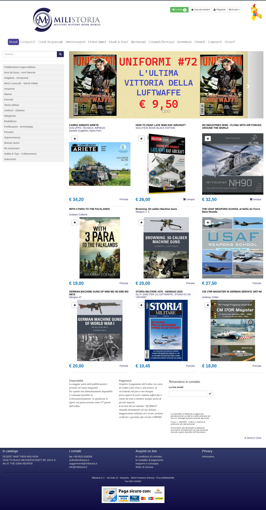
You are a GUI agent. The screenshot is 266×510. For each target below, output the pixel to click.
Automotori (10, 159)
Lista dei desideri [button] (200, 9)
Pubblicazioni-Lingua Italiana (19, 67)
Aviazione (9, 88)
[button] (83, 84)
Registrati (219, 9)
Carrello (179, 10)
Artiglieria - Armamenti (16, 78)
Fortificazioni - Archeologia (18, 126)
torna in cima (252, 437)
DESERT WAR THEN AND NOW (20, 456)
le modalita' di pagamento (149, 460)
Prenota (123, 199)
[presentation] (195, 403)
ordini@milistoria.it (79, 460)
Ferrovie (8, 99)
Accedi (234, 9)
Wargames (10, 115)
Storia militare (11, 105)
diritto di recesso (144, 467)
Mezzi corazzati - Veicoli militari (21, 83)
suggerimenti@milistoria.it (83, 463)
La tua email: (176, 387)
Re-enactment (12, 148)
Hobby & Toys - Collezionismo (20, 153)
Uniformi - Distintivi (14, 110)
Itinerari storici (11, 143)
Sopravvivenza (12, 137)
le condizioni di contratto (149, 456)
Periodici (9, 132)
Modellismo (10, 121)
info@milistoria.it (78, 467)
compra (188, 199)
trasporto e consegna (147, 463)
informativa (208, 456)
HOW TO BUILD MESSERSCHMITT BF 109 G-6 (29, 460)
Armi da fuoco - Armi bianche (20, 72)
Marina (8, 94)
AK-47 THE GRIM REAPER (18, 463)
